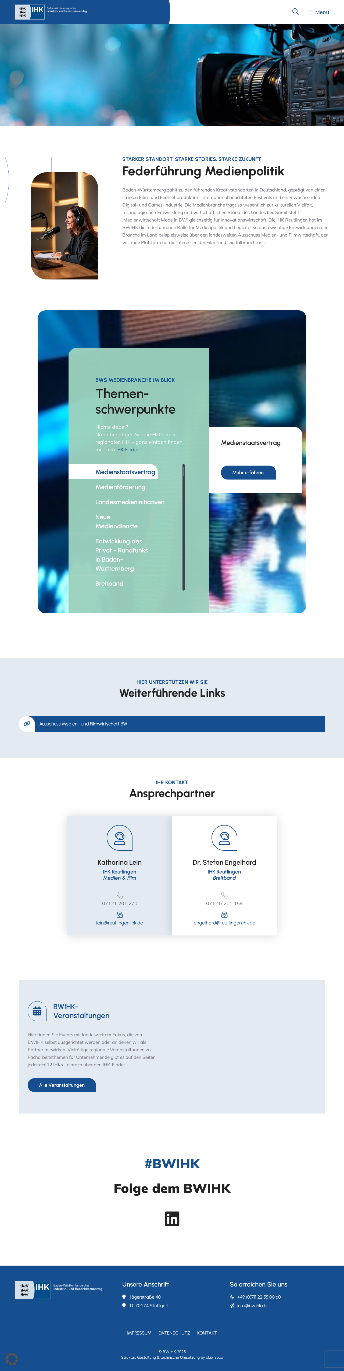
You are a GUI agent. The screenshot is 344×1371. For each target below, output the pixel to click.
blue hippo (214, 1357)
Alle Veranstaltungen (62, 1085)
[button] (12, 1359)
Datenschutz (174, 1333)
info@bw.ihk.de (252, 1305)
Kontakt (207, 1333)
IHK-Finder (127, 450)
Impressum (139, 1333)
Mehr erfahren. (248, 473)
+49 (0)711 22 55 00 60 (259, 1297)
